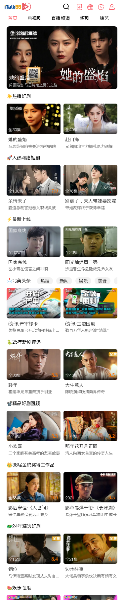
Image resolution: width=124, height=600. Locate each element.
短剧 (84, 18)
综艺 (104, 18)
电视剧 (34, 18)
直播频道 (60, 18)
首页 (12, 18)
